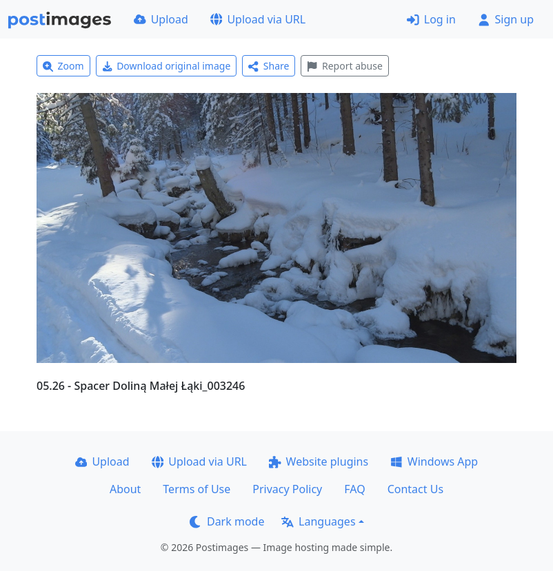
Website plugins (318, 461)
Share (268, 65)
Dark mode (227, 521)
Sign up (506, 19)
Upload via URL (257, 19)
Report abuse (344, 65)
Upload (161, 19)
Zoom (63, 65)
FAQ (354, 489)
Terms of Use (196, 489)
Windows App (434, 461)
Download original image (166, 65)
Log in (431, 19)
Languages (318, 521)
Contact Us (415, 489)
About (125, 489)
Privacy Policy (287, 489)
